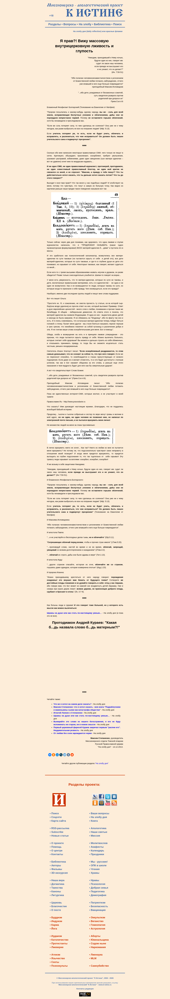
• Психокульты (59, 965)
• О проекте (57, 843)
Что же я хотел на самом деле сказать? (72, 704)
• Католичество (59, 939)
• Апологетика (97, 828)
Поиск (117, 24)
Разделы (54, 24)
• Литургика (57, 895)
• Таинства (56, 887)
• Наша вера (57, 880)
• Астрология (97, 928)
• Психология (97, 884)
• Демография (97, 895)
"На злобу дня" (102, 763)
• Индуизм (56, 921)
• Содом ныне (97, 943)
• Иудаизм (56, 936)
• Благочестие (58, 906)
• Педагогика (97, 891)
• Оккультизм (97, 917)
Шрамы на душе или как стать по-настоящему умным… (74, 613)
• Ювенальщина (99, 939)
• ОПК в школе (98, 865)
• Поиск (54, 813)
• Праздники (96, 854)
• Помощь (55, 846)
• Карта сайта (58, 820)
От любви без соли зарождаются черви (73, 733)
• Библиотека (58, 861)
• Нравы (94, 880)
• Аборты (94, 936)
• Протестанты (58, 943)
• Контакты (56, 854)
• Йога (53, 928)
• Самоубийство (99, 965)
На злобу (85, 24)
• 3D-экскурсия (59, 872)
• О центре (56, 850)
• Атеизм (55, 954)
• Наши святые (98, 832)
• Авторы (55, 865)
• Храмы (94, 872)
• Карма (54, 924)
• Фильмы (56, 869)
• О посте (55, 910)
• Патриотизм (97, 902)
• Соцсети (56, 817)
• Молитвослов (98, 843)
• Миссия (94, 835)
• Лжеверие (56, 947)
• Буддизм (56, 917)
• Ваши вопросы (99, 813)
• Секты (54, 962)
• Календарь (96, 850)
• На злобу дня (98, 817)
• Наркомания (97, 947)
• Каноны (55, 891)
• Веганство (96, 921)
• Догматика (57, 884)
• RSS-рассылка (59, 828)
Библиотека (102, 24)
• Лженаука (96, 954)
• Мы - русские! (98, 861)
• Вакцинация (97, 910)
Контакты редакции (85, 989)
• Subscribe (56, 832)
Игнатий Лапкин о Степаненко (68, 713)
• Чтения (94, 869)
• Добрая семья (98, 887)
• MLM (92, 958)
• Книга (93, 820)
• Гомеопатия (97, 924)
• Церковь (56, 902)
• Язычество (57, 958)
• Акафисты (96, 846)
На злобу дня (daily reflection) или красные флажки (97, 31)
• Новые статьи (59, 835)
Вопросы (69, 24)
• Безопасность (98, 906)
